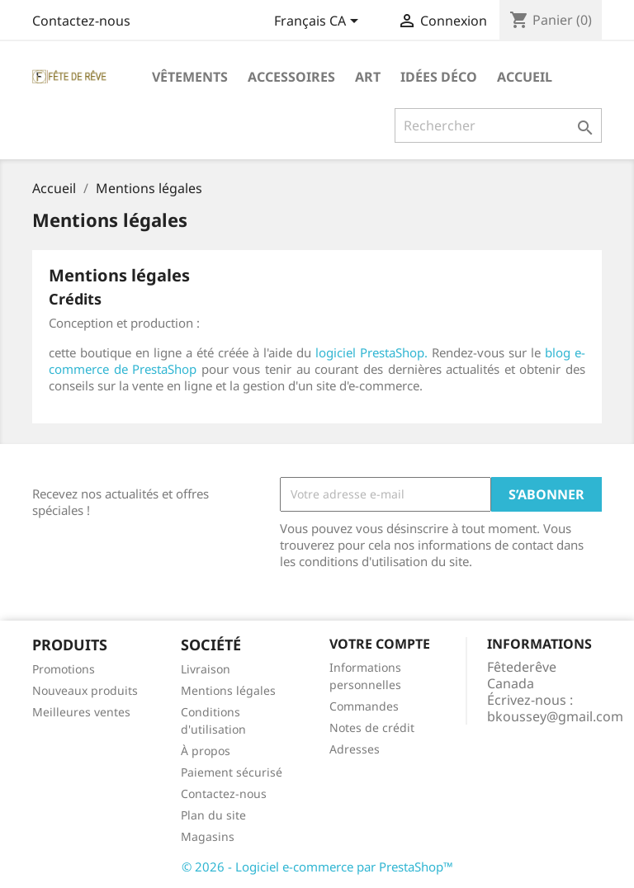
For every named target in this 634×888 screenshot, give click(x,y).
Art (368, 77)
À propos (205, 750)
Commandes (364, 706)
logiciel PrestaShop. (373, 352)
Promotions (63, 669)
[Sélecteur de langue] (319, 22)
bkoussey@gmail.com (555, 716)
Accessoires (291, 77)
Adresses (354, 749)
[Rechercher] (498, 125)
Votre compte (379, 644)
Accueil (524, 77)
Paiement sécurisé (231, 772)
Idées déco (438, 77)
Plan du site (213, 815)
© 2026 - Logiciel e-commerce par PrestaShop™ (317, 866)
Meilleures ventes (81, 712)
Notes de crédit (371, 727)
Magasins (207, 836)
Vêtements (190, 77)
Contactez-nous (81, 21)
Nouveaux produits (85, 690)
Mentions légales (228, 690)
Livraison (205, 669)
